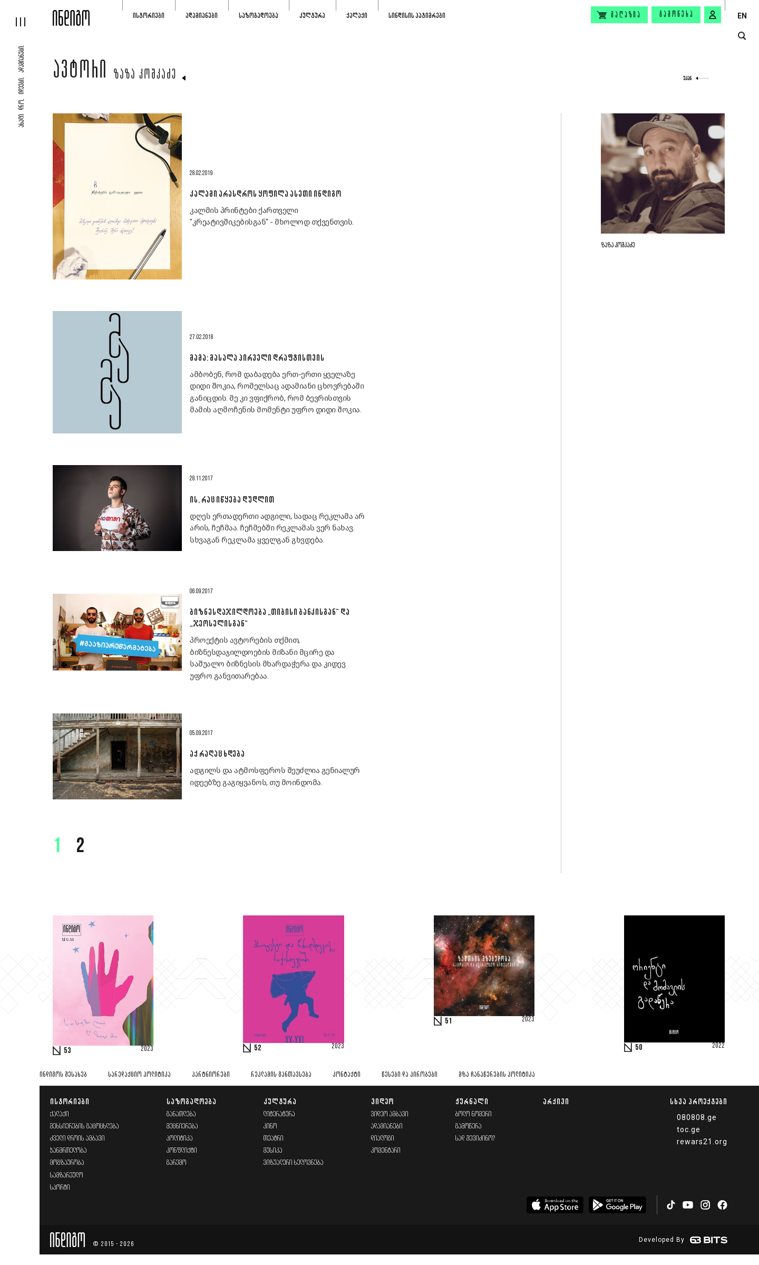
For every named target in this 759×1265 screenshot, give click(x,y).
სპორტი (60, 1188)
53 (67, 1051)
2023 (147, 1049)
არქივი (556, 1101)
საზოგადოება (258, 15)
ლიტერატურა (279, 1114)
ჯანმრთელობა (68, 1151)
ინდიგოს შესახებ (63, 1075)
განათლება (181, 1114)
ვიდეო (382, 1101)
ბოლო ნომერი (473, 1114)
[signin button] (712, 14)
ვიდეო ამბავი (389, 1114)
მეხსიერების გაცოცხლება (84, 1127)
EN (742, 16)
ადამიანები (202, 15)
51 (448, 1021)
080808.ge (697, 1117)
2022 (718, 1046)
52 (257, 1048)
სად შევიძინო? (475, 1139)
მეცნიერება (182, 1127)
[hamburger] (26, 13)
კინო (270, 1127)
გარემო (177, 1163)
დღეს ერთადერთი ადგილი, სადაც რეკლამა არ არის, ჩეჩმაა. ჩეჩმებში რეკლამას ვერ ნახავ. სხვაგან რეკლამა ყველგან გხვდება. (277, 528)
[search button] (742, 36)
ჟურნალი (472, 1101)
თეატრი (274, 1139)
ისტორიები (148, 15)
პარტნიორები (211, 1075)
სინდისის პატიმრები (416, 15)
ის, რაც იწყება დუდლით (232, 499)
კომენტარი (386, 1151)
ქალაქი (356, 15)
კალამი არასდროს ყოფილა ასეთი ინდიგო (265, 193)
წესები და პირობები (409, 1075)
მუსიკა (273, 1151)
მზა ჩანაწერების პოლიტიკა (497, 1075)
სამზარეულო (66, 1176)
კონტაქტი (347, 1075)
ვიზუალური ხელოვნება (294, 1163)
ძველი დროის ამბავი (77, 1139)
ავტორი (80, 72)
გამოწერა (676, 15)
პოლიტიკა (180, 1139)
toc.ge (688, 1129)
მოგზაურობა (67, 1163)
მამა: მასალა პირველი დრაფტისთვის (257, 357)
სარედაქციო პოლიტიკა (139, 1075)
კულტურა (312, 15)
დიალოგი (382, 1139)
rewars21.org (702, 1141)
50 (639, 1048)
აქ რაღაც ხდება (217, 753)
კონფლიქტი (182, 1151)
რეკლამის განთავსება (281, 1075)
